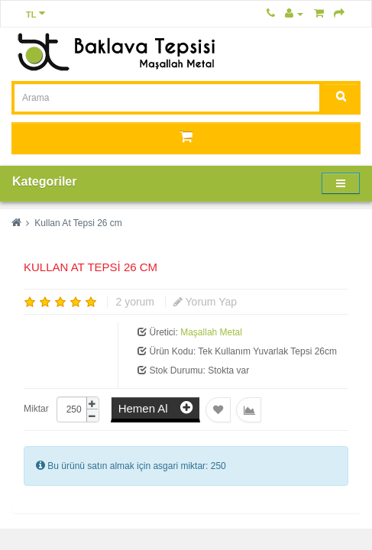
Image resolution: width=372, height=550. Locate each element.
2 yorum (134, 302)
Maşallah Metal (211, 332)
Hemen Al (155, 407)
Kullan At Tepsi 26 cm (78, 223)
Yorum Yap (205, 302)
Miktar (36, 408)
